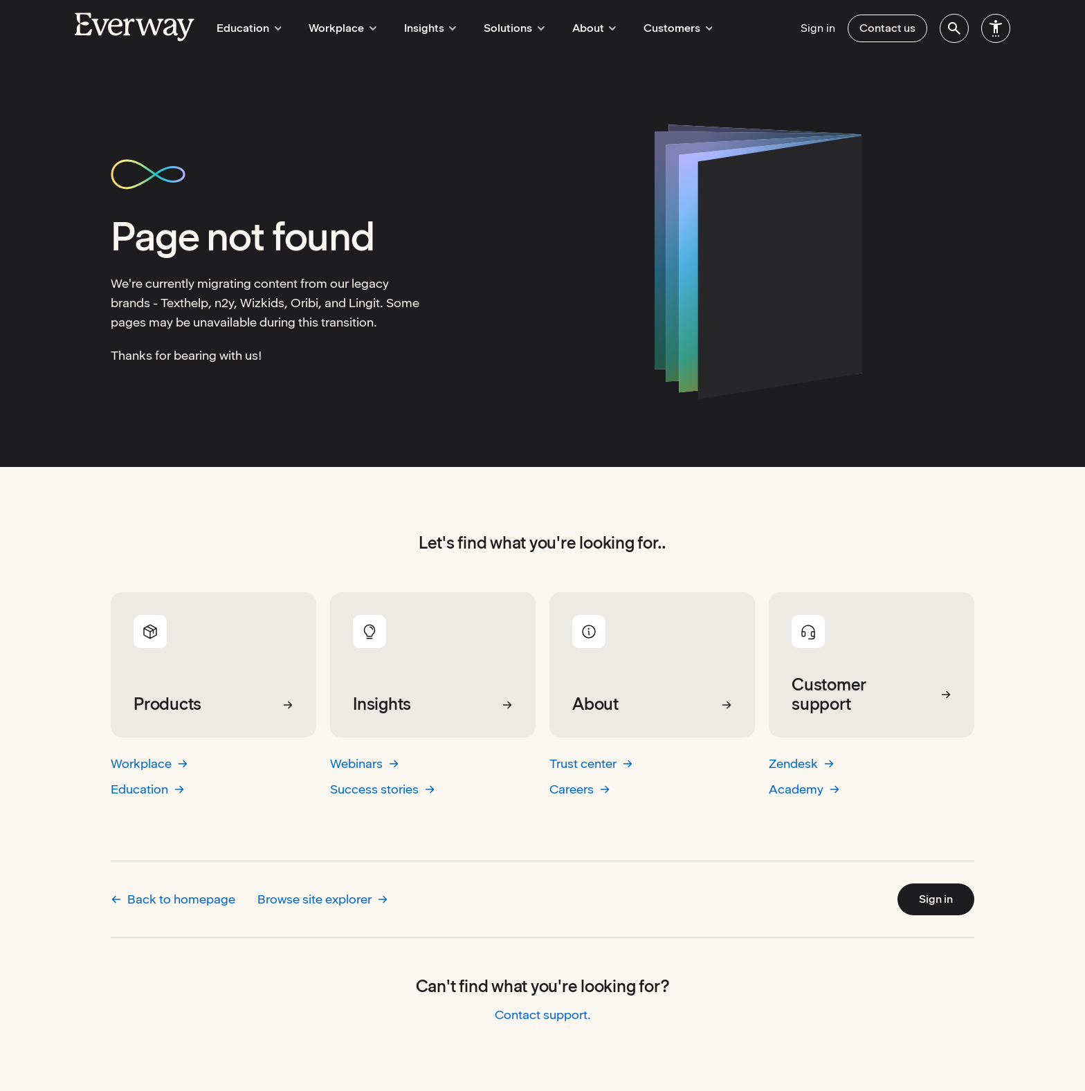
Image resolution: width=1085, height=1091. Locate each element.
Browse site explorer (322, 899)
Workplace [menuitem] (337, 28)
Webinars (364, 763)
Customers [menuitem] (657, 28)
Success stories (382, 789)
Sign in (936, 899)
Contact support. (543, 1014)
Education (148, 789)
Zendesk (802, 763)
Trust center (591, 763)
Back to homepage (173, 899)
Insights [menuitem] (420, 28)
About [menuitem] (577, 28)
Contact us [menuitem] (887, 28)
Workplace (149, 763)
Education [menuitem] (247, 28)
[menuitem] (954, 28)
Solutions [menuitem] (501, 28)
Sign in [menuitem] (818, 28)
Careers (579, 789)
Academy (804, 789)
